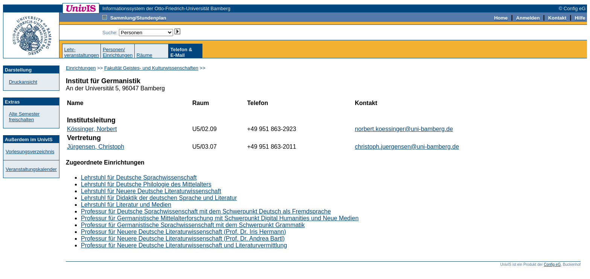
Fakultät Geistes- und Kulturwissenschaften (151, 68)
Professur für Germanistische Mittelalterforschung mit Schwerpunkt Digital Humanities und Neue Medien (220, 218)
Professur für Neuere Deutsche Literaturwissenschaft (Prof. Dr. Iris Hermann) (183, 232)
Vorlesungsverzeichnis (30, 151)
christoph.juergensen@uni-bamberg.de (407, 146)
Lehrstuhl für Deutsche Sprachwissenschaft (139, 177)
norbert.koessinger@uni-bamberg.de (404, 129)
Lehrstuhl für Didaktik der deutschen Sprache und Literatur (159, 198)
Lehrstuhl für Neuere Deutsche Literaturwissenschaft (151, 191)
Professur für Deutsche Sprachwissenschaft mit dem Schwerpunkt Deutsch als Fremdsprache (206, 211)
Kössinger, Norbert (92, 129)
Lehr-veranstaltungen (81, 52)
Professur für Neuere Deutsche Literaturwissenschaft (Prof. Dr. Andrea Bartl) (183, 238)
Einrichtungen (81, 68)
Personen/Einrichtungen (118, 52)
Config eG (552, 264)
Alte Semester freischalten (24, 116)
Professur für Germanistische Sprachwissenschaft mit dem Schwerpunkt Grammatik (193, 225)
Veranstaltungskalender (31, 169)
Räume (144, 55)
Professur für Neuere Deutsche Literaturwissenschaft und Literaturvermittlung (184, 245)
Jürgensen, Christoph (95, 146)
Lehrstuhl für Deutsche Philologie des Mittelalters (146, 184)
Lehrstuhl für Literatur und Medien (126, 204)
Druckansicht (23, 82)
